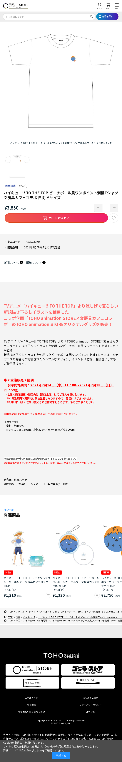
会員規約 (31, 704)
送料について (11, 262)
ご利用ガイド (31, 697)
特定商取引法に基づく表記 (31, 711)
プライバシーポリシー (90, 704)
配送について (34, 262)
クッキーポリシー (31, 750)
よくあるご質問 (90, 697)
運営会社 (90, 711)
